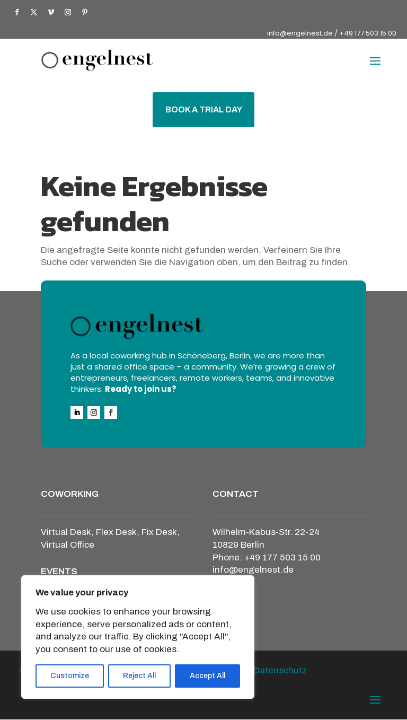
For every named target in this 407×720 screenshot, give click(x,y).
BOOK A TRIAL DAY (203, 110)
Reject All (139, 676)
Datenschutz (280, 671)
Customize (69, 676)
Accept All (207, 676)
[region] (137, 637)
